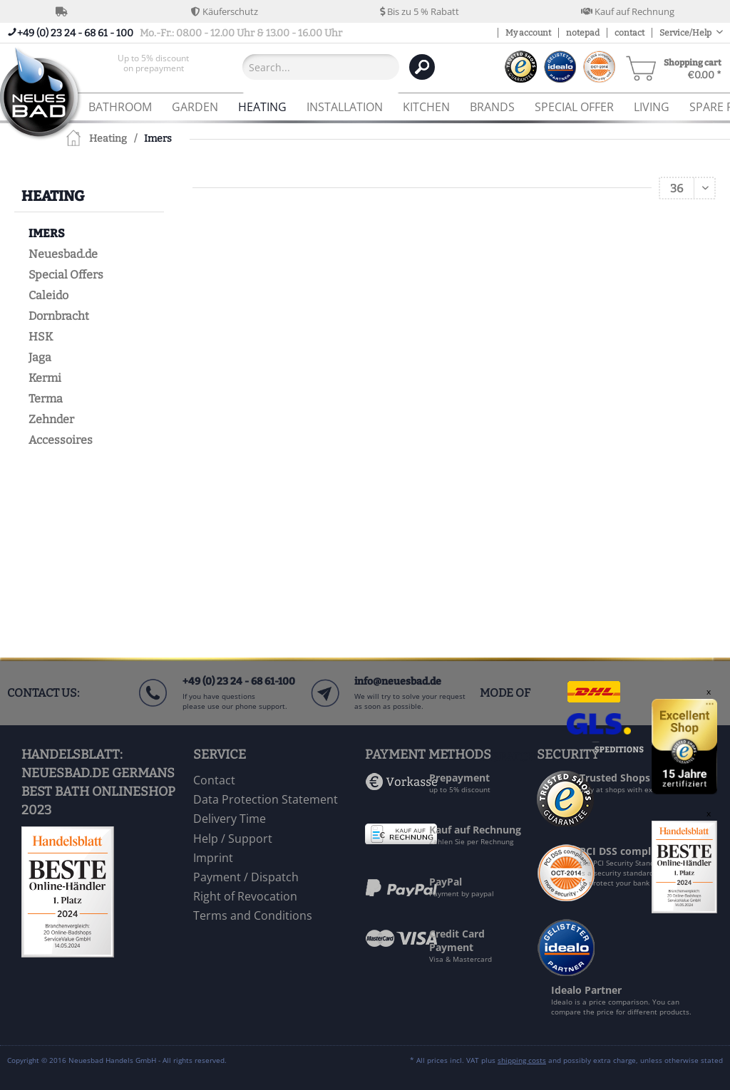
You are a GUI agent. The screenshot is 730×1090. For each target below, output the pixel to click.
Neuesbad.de (63, 254)
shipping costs (522, 1060)
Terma (46, 398)
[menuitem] (153, 67)
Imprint (213, 858)
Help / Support (232, 838)
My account (528, 33)
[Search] (422, 67)
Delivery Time (229, 818)
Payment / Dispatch (246, 877)
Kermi (45, 378)
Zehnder (51, 419)
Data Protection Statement (265, 799)
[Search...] (320, 67)
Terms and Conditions (252, 915)
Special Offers (66, 274)
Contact (214, 780)
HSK (41, 336)
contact (629, 33)
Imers (47, 233)
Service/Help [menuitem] (686, 33)
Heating (52, 195)
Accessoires (61, 440)
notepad (583, 33)
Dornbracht (59, 316)
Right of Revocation (245, 896)
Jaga (40, 357)
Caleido (48, 295)
